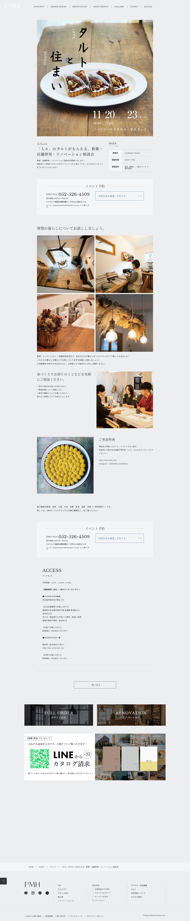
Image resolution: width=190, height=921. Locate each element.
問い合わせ (61, 916)
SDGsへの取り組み (33, 916)
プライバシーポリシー (95, 916)
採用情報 (49, 916)
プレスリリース (76, 916)
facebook (25, 892)
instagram (32, 892)
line (47, 893)
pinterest (39, 892)
